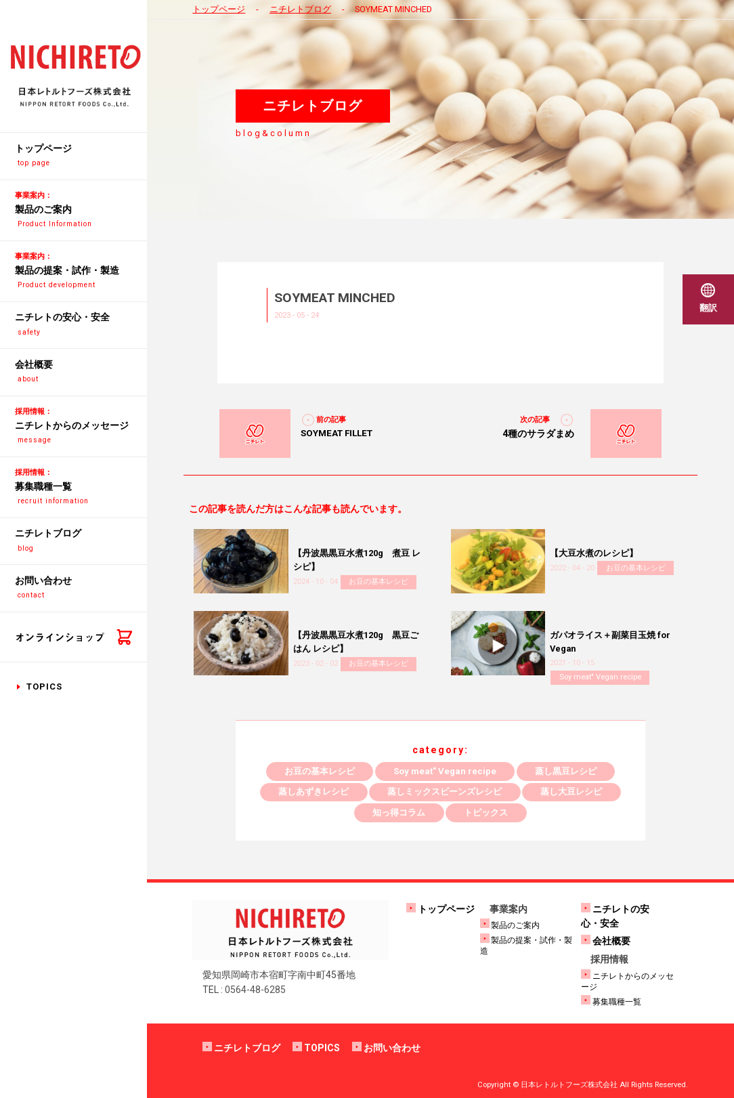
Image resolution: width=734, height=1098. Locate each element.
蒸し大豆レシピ (571, 791)
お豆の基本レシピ (378, 581)
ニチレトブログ (300, 9)
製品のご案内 (515, 925)
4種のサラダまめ (538, 433)
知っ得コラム (398, 812)
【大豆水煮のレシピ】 (594, 553)
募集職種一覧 (616, 1002)
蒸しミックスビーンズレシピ (444, 791)
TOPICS (44, 686)
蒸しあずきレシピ (313, 791)
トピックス (486, 812)
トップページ (218, 9)
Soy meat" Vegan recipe (600, 677)
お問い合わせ (392, 1047)
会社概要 (611, 940)
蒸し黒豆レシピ (566, 771)
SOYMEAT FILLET (336, 433)
